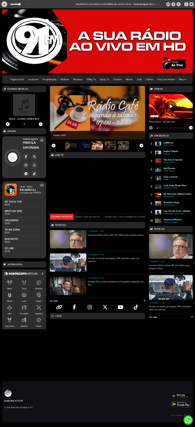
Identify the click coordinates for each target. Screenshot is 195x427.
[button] (71, 145)
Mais (182, 79)
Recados (77, 79)
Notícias (65, 79)
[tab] (157, 128)
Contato (117, 79)
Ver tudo (97, 301)
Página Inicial (17, 79)
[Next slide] (141, 145)
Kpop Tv (104, 79)
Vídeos (149, 79)
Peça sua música (166, 79)
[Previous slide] (53, 145)
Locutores (33, 79)
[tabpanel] (171, 108)
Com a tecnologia (181, 415)
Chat (139, 79)
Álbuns (129, 79)
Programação (50, 79)
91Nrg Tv (91, 79)
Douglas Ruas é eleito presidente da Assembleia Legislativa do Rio (141, 217)
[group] (97, 112)
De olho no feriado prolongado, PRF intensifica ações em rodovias (77, 217)
